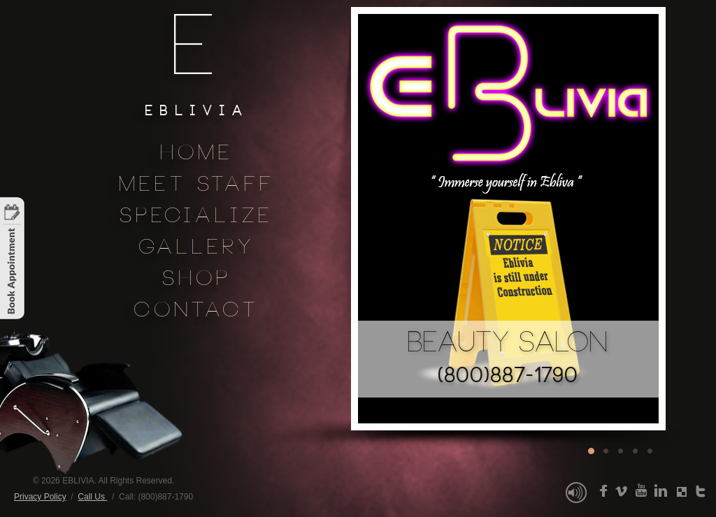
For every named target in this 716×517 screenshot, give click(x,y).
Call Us (92, 497)
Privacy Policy (40, 497)
